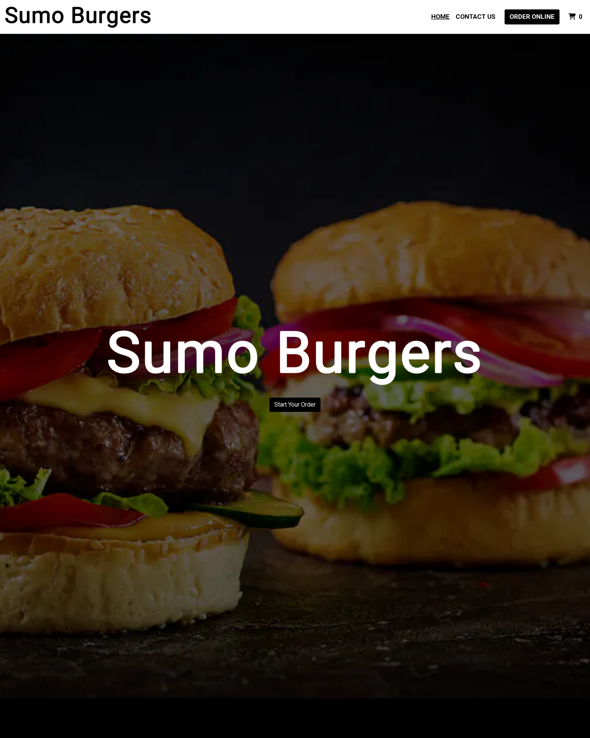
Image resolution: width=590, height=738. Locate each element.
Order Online (532, 16)
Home (440, 16)
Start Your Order (295, 404)
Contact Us (476, 16)
